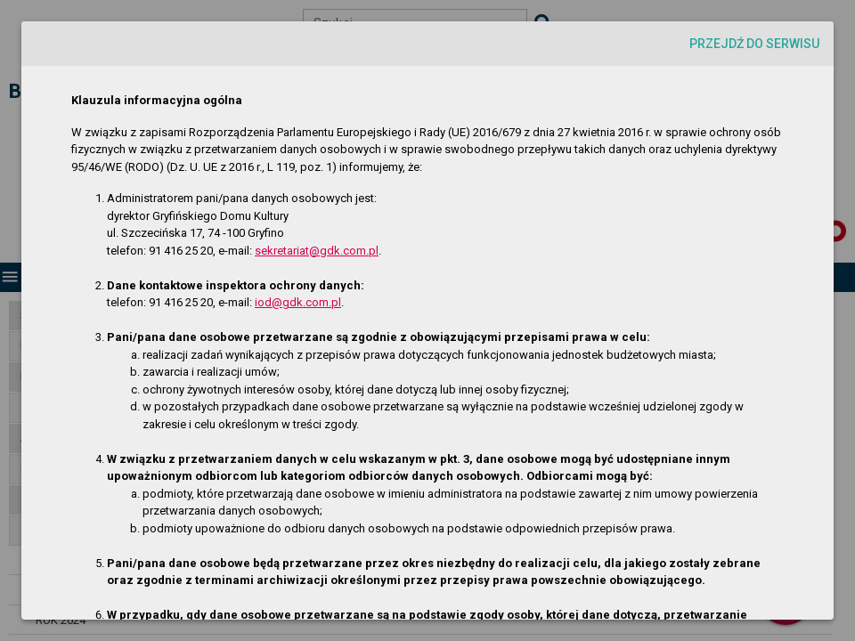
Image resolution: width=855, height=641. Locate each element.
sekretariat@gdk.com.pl (317, 250)
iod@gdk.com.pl (298, 302)
